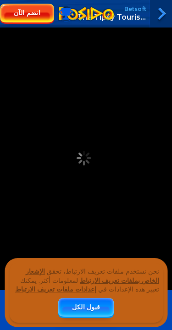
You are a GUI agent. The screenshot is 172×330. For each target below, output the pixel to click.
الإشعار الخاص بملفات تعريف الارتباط (92, 276)
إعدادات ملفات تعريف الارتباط (55, 289)
